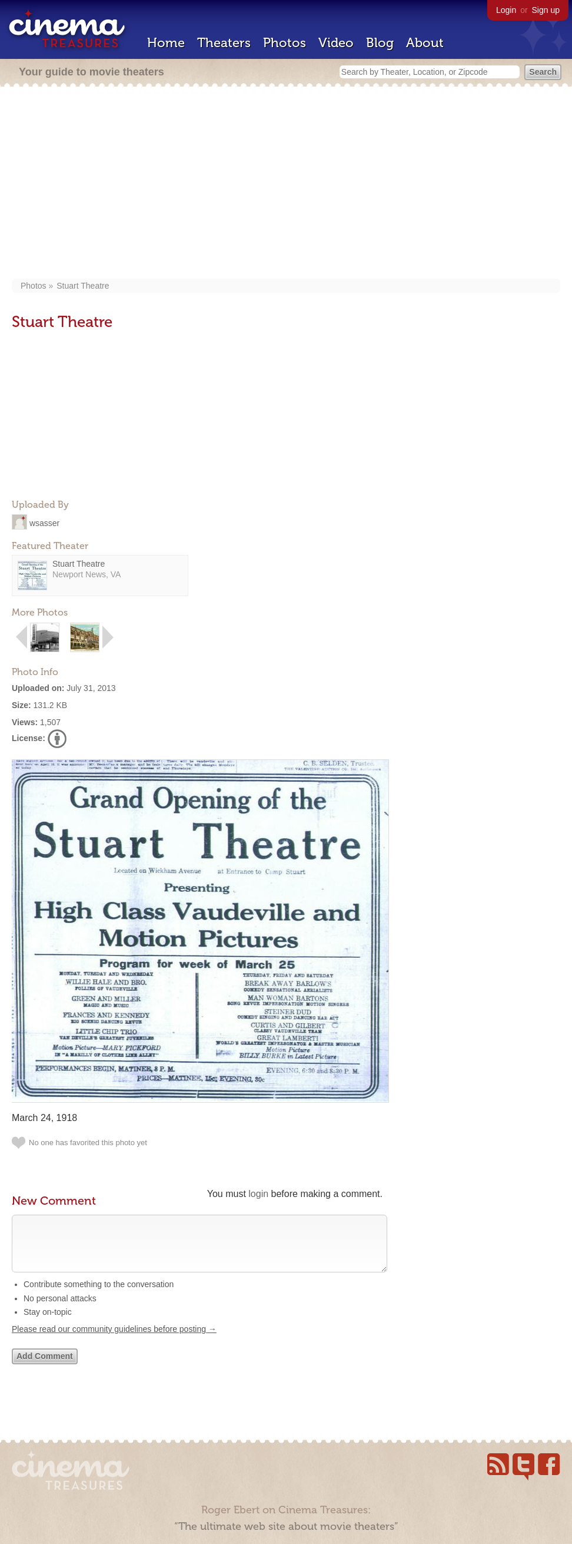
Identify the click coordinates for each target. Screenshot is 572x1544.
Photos (284, 43)
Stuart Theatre (82, 285)
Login (506, 10)
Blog (380, 43)
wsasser (44, 522)
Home (166, 43)
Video (336, 43)
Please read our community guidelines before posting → (114, 1340)
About (425, 43)
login (258, 1194)
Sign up (546, 10)
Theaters (224, 43)
